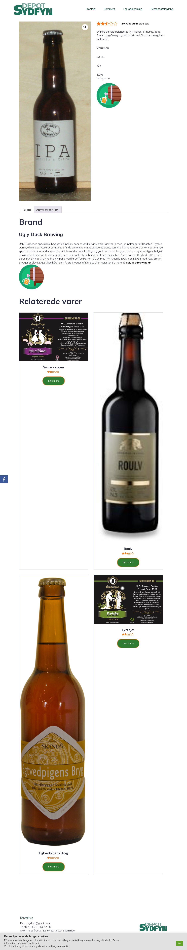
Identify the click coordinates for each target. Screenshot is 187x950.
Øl (109, 78)
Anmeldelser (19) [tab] (47, 209)
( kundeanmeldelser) (135, 23)
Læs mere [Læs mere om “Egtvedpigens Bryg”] (53, 866)
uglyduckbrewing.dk (138, 262)
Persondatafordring (161, 9)
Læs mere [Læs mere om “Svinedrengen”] (53, 380)
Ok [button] (179, 943)
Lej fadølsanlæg (132, 9)
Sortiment (109, 9)
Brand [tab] (28, 209)
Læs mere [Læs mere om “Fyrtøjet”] (128, 643)
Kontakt (90, 9)
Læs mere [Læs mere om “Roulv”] (128, 562)
